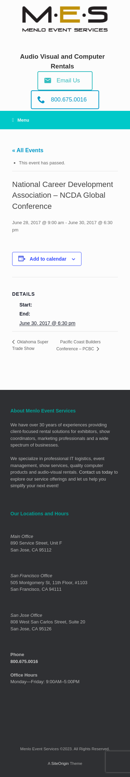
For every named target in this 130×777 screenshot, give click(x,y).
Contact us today (96, 472)
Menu (20, 120)
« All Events (27, 150)
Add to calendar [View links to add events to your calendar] (48, 259)
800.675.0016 (24, 661)
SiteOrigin (60, 763)
